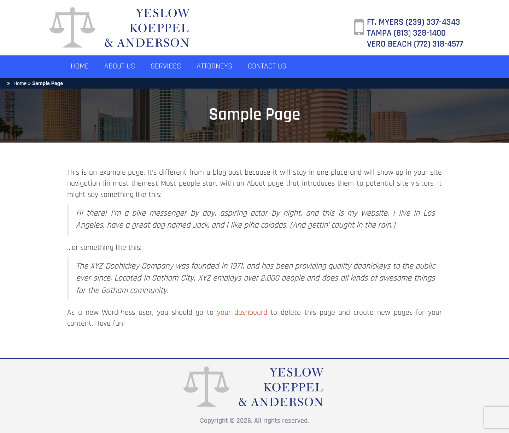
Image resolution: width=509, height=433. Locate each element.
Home (20, 83)
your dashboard (242, 313)
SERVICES (166, 66)
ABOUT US (119, 66)
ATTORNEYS (214, 66)
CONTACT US (267, 66)
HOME (80, 66)
